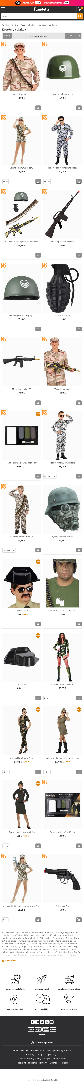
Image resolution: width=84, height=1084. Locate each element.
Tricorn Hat (21, 684)
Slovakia (64, 1063)
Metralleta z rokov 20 (21, 389)
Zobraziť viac (11, 960)
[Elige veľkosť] (5, 181)
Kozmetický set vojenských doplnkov (21, 241)
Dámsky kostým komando (62, 684)
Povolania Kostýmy (28, 25)
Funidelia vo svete (21, 1050)
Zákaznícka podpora (42, 1042)
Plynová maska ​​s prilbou (62, 536)
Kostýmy (15, 25)
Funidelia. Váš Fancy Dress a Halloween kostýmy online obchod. (41, 9)
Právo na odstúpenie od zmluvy (32, 1063)
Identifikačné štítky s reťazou (62, 610)
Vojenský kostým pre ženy (21, 168)
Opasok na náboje (21, 94)
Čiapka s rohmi (21, 610)
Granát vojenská (62, 315)
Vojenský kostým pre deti (21, 536)
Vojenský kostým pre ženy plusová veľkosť (21, 906)
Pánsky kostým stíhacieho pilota (62, 168)
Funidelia (5, 25)
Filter (6, 36)
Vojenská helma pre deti (62, 94)
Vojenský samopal (62, 389)
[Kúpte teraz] (38, 107)
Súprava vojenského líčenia (62, 832)
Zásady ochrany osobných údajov (43, 1054)
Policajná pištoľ (62, 906)
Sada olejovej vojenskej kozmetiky (21, 462)
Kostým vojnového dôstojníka (21, 832)
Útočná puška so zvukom (62, 241)
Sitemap (53, 1063)
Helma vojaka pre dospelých (21, 315)
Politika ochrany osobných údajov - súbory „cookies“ (43, 1058)
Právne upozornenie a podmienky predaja (52, 1050)
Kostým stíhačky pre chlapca (62, 462)
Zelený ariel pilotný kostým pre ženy (62, 758)
